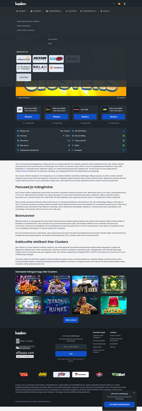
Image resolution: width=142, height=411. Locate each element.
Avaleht (18, 17)
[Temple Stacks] (114, 305)
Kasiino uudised (115, 335)
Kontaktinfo (114, 344)
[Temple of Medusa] (114, 285)
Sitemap (112, 347)
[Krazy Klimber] (85, 285)
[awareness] (119, 401)
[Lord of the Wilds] (85, 305)
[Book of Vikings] (57, 285)
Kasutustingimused (99, 344)
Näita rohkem (71, 320)
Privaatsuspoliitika (99, 340)
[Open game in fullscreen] (121, 97)
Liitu (71, 354)
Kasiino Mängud (29, 17)
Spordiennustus (89, 11)
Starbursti (24, 171)
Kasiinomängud (55, 11)
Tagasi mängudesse (23, 97)
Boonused (37, 11)
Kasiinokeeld (97, 347)
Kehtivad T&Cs (30, 123)
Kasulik (106, 11)
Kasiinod (22, 11)
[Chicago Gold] (28, 285)
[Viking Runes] (57, 305)
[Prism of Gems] (28, 305)
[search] (114, 4)
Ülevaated (72, 11)
